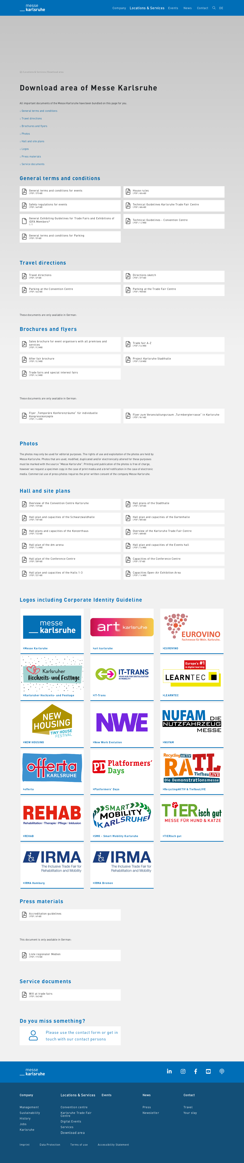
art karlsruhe (103, 648)
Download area (73, 1132)
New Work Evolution (107, 742)
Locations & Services (78, 1095)
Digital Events (71, 1121)
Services (67, 1127)
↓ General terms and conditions (38, 110)
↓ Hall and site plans (32, 141)
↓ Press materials (30, 156)
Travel (188, 1107)
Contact (202, 8)
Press (147, 1107)
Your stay (190, 1113)
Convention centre (74, 1107)
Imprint (25, 1144)
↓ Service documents (32, 164)
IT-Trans (99, 695)
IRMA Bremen (103, 883)
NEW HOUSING (33, 742)
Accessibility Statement (113, 1144)
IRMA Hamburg (34, 883)
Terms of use (79, 1144)
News (188, 8)
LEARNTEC (171, 695)
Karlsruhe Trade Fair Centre (76, 1114)
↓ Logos (24, 149)
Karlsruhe (27, 1129)
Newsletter (151, 1113)
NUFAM (168, 742)
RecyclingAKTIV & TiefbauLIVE (184, 789)
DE (221, 8)
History (25, 1118)
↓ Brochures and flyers (33, 126)
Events (173, 8)
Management (29, 1107)
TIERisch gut (172, 836)
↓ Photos (25, 133)
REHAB (28, 836)
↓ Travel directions (31, 118)
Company (119, 8)
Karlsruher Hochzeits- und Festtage (48, 695)
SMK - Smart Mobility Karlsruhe (115, 836)
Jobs (23, 1124)
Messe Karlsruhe (35, 648)
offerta (28, 789)
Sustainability (30, 1113)
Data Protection (50, 1144)
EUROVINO (170, 648)
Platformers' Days (106, 789)
